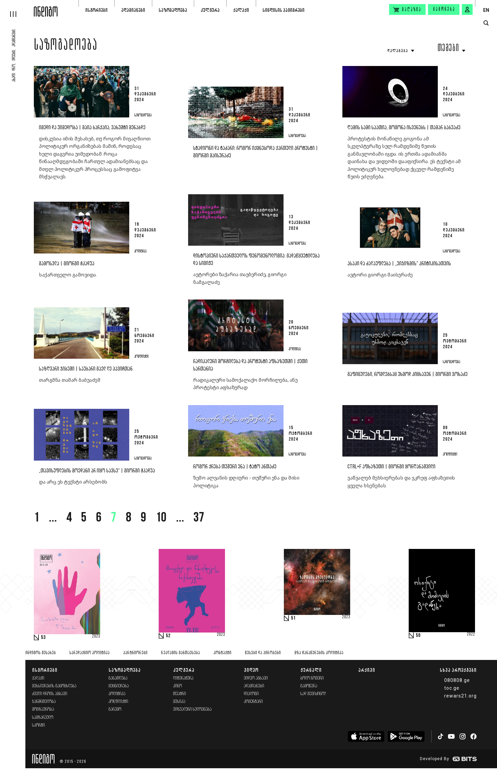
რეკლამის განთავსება (180, 653)
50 (418, 635)
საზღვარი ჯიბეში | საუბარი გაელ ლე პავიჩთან (86, 369)
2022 (471, 634)
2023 (96, 636)
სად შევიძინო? (313, 693)
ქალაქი (241, 10)
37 (199, 518)
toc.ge (451, 688)
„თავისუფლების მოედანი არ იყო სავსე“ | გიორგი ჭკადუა (97, 471)
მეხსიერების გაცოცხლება (54, 686)
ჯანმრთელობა (44, 701)
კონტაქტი (222, 653)
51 (293, 618)
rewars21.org (460, 696)
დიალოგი (251, 693)
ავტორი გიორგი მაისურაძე (380, 275)
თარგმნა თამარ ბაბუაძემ (69, 380)
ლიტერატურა (183, 678)
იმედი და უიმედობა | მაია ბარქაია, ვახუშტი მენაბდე (92, 128)
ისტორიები (96, 10)
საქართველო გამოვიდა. (68, 275)
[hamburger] (17, 8)
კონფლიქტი (118, 701)
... (53, 518)
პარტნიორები (135, 653)
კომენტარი (253, 701)
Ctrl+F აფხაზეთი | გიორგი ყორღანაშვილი (391, 467)
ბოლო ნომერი (312, 678)
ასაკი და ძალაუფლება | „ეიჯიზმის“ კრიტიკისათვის (399, 264)
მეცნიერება (119, 686)
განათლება (118, 678)
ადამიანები (133, 10)
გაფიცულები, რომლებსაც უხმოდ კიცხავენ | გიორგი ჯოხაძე (407, 374)
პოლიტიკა (117, 693)
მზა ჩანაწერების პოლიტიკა (318, 653)
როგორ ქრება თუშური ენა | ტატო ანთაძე (234, 467)
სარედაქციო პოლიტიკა (89, 653)
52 (168, 636)
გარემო (115, 709)
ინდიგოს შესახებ (40, 653)
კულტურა (210, 10)
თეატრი (179, 693)
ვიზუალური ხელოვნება (192, 709)
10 (161, 518)
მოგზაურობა (43, 709)
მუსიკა (179, 701)
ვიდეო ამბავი (256, 678)
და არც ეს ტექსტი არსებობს (73, 482)
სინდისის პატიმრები (283, 10)
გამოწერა (444, 9)
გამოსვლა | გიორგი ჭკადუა (66, 264)
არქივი (366, 670)
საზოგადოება (173, 10)
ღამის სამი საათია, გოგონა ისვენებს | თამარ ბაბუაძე (403, 128)
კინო (177, 686)
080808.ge (457, 680)
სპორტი (38, 725)
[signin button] (467, 9)
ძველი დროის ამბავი (49, 693)
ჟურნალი (311, 670)
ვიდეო (251, 670)
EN (486, 10)
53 (43, 637)
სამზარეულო (42, 717)
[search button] (486, 23)
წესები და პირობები (263, 653)
